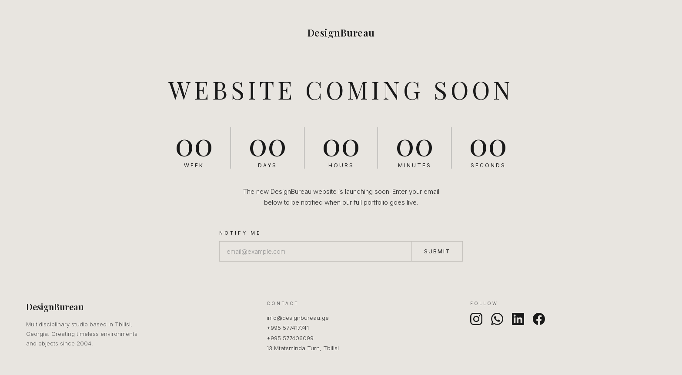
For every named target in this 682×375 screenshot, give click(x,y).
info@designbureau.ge (298, 317)
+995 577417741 (288, 327)
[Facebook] (539, 319)
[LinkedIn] (518, 319)
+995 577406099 (290, 338)
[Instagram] (476, 319)
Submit (437, 251)
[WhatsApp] (497, 319)
